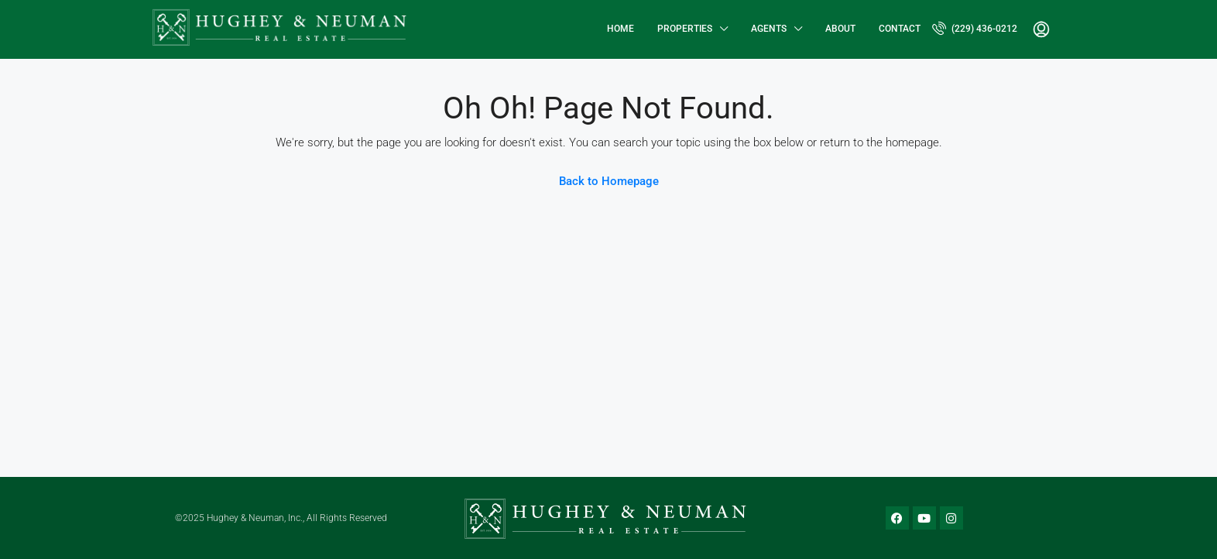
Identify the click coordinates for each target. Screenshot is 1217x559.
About (840, 28)
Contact (899, 28)
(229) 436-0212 (974, 28)
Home (620, 28)
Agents (769, 28)
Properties (684, 28)
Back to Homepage (609, 181)
